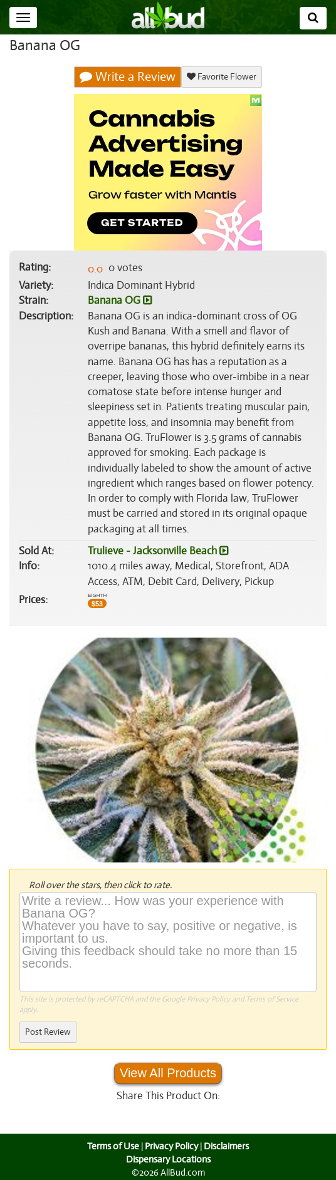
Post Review (47, 1032)
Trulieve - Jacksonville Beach (157, 551)
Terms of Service (271, 999)
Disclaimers (227, 1146)
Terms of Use (112, 1146)
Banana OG (119, 300)
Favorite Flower (221, 76)
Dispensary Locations (168, 1159)
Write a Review (128, 77)
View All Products (168, 1073)
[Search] (313, 18)
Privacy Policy (208, 999)
